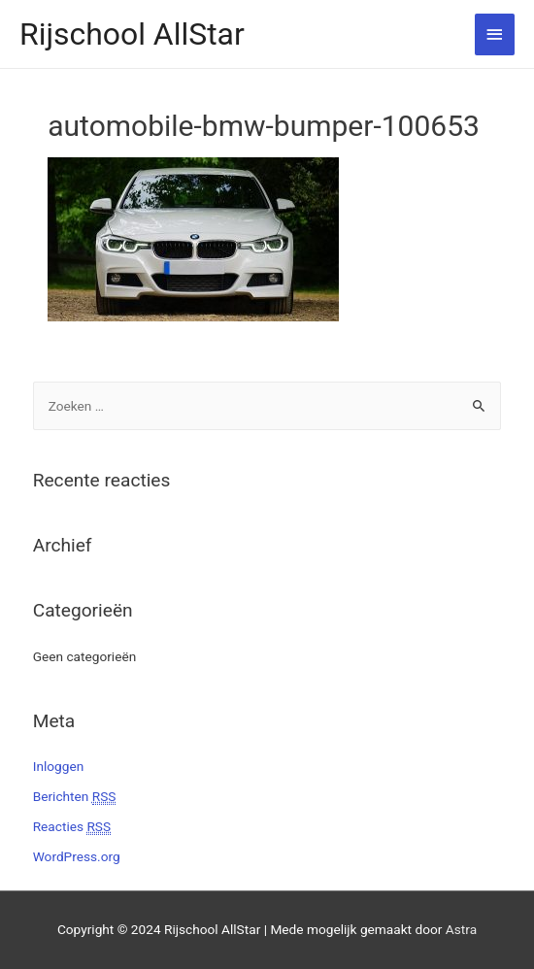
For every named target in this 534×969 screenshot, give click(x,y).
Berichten (75, 796)
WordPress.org (76, 856)
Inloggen (58, 766)
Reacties (72, 827)
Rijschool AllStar (132, 34)
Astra (461, 929)
